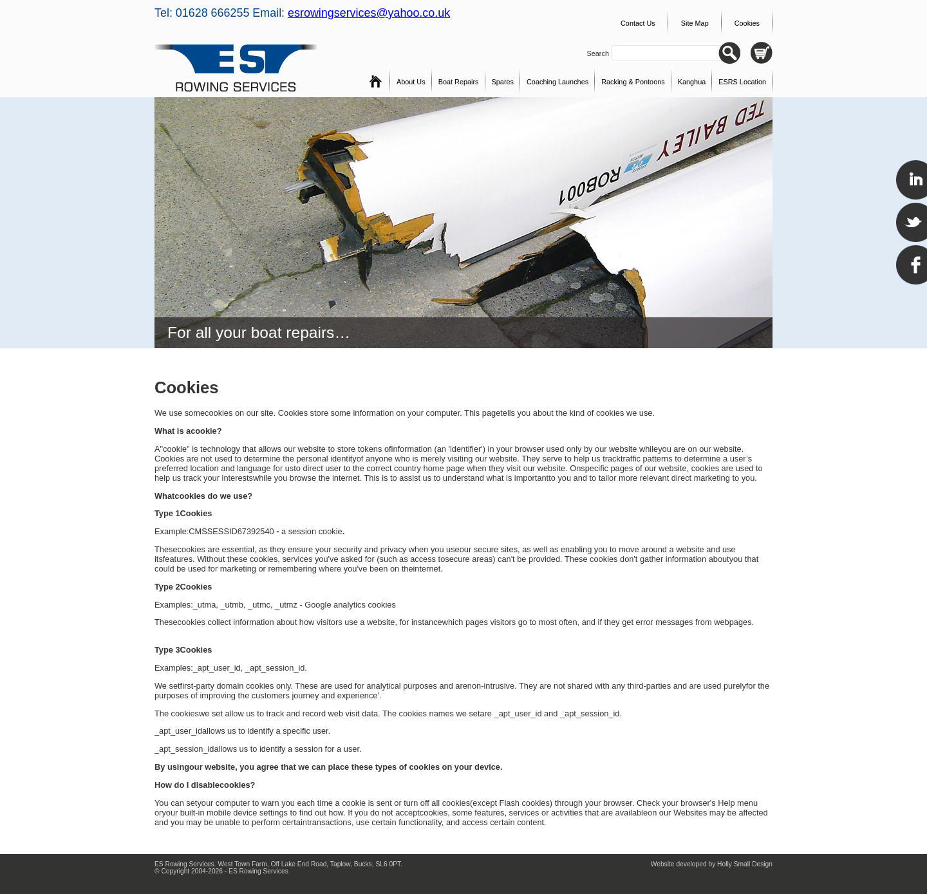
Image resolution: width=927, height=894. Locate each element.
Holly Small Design (744, 864)
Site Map (695, 23)
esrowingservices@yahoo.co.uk (369, 12)
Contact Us (638, 23)
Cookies (747, 23)
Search (599, 53)
